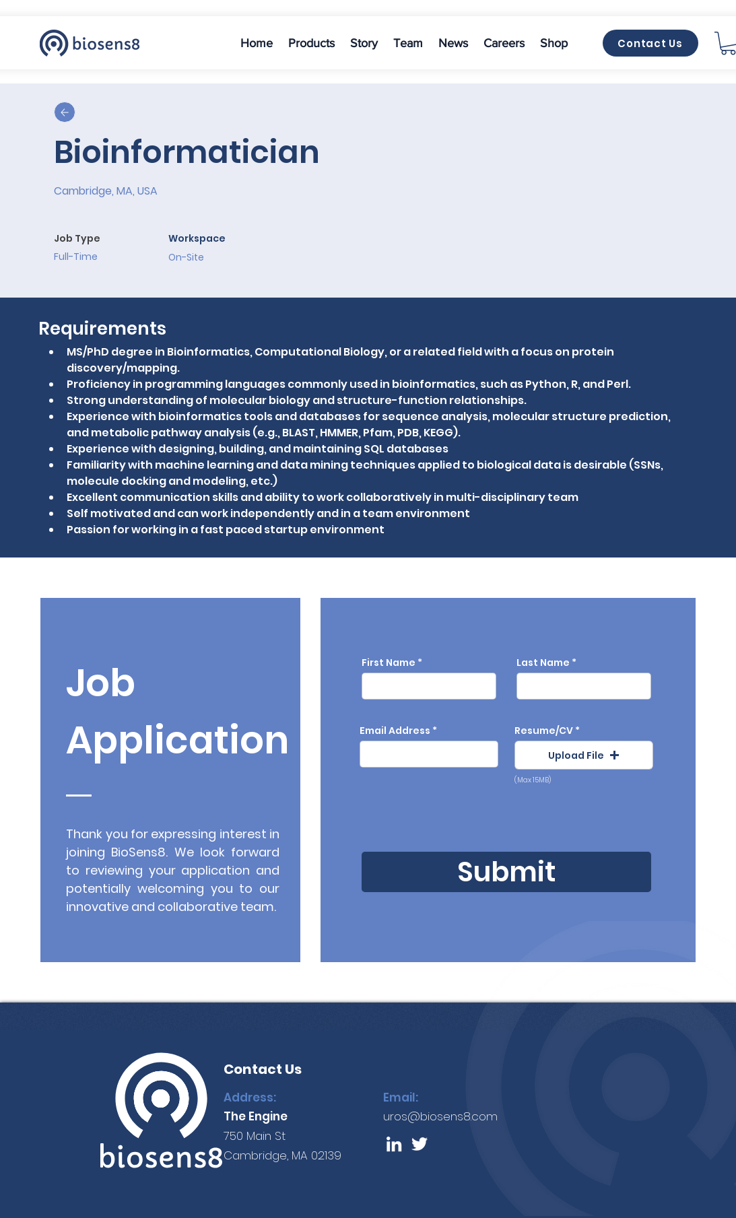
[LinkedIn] (394, 1144)
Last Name (543, 662)
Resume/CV (543, 730)
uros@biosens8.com (440, 1116)
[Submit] (506, 872)
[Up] (64, 112)
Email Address (395, 730)
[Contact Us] (650, 43)
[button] (312, 43)
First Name (388, 662)
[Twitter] (419, 1144)
